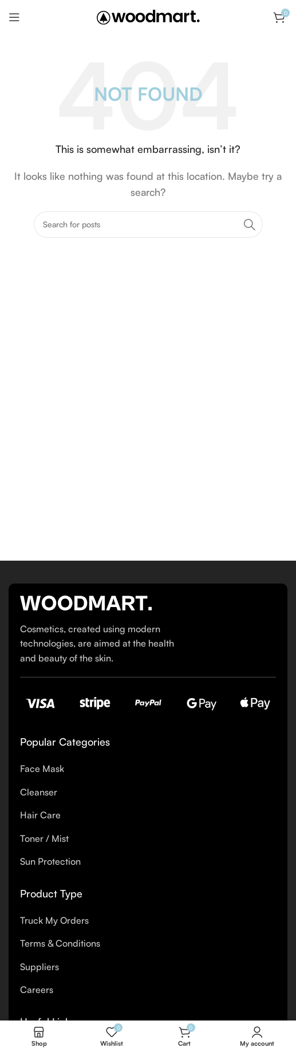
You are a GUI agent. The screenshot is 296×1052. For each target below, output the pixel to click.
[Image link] (86, 602)
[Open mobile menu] (14, 17)
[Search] (148, 224)
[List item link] (148, 769)
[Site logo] (148, 16)
